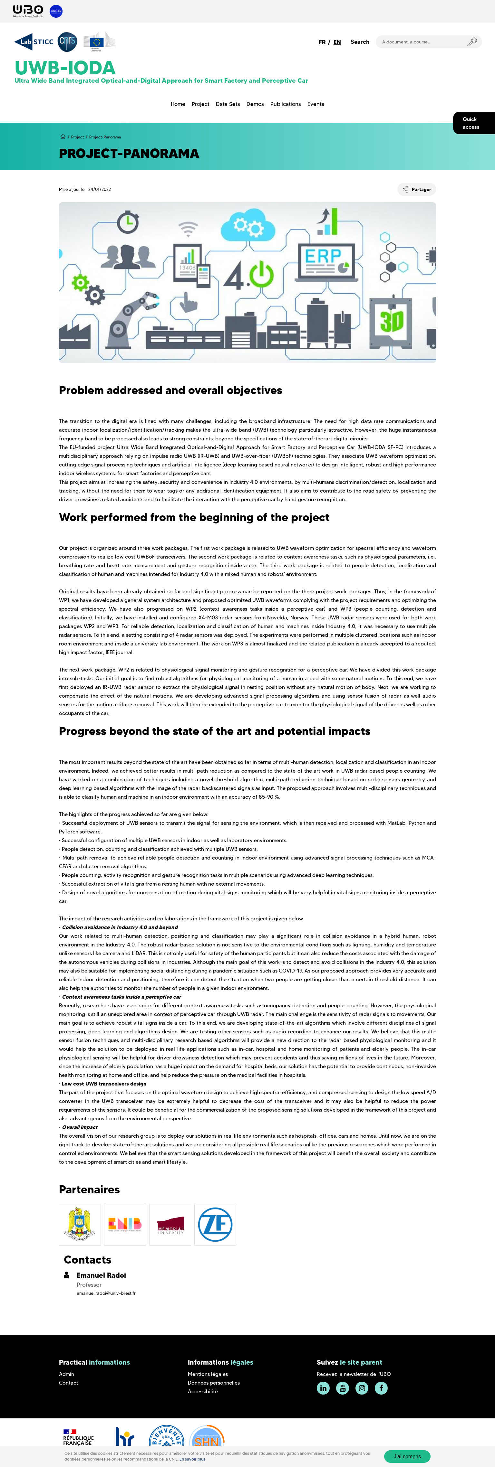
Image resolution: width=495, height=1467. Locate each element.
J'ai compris (407, 1456)
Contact (68, 1383)
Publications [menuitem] (285, 104)
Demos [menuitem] (255, 104)
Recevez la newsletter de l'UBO (354, 1374)
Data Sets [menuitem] (228, 104)
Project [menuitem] (200, 104)
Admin (66, 1374)
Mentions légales (208, 1374)
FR (322, 42)
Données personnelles (214, 1383)
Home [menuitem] (178, 104)
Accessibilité (203, 1391)
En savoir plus (192, 1459)
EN (337, 42)
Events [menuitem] (315, 104)
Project (77, 137)
